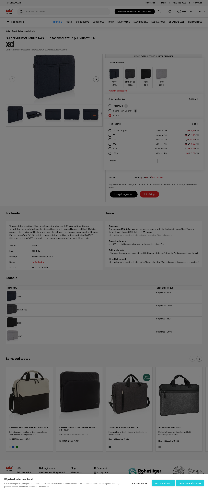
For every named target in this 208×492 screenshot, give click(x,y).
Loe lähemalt (43, 487)
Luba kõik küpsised (190, 483)
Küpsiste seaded (139, 483)
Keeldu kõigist (163, 483)
